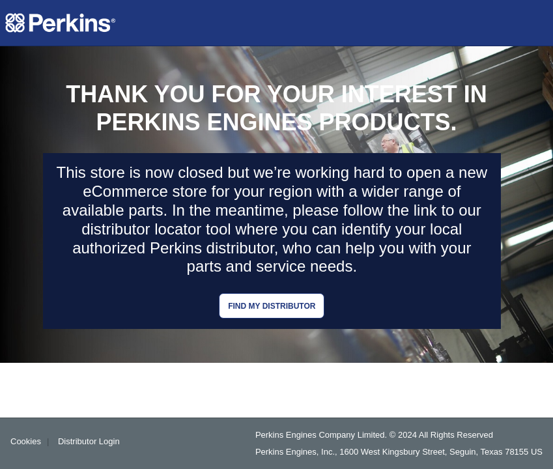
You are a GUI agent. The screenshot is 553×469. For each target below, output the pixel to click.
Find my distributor (271, 306)
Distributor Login (89, 441)
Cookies (25, 441)
